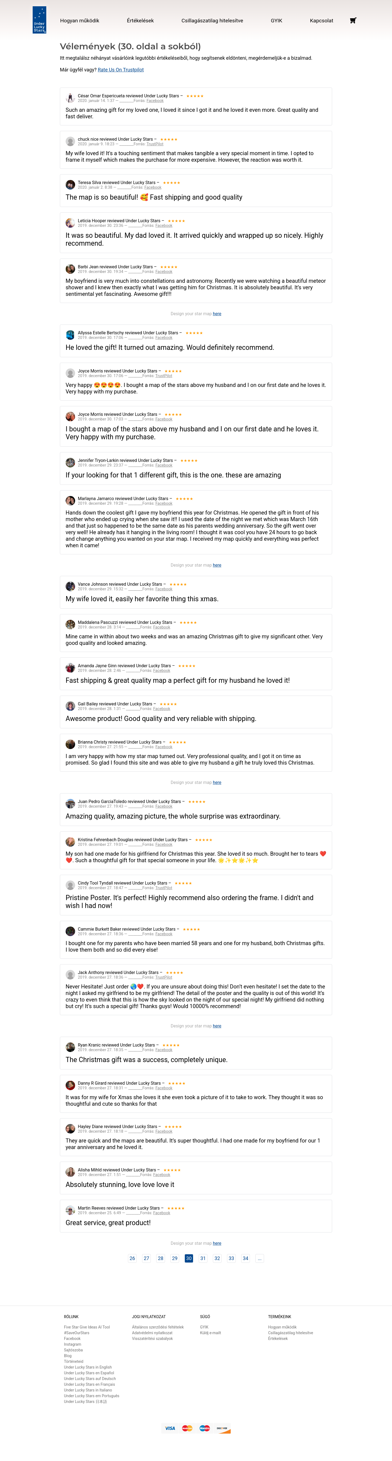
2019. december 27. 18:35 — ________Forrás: (125, 1050)
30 (189, 1258)
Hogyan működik (79, 20)
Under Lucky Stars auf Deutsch (90, 1378)
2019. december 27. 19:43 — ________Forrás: (125, 806)
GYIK (276, 20)
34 (245, 1258)
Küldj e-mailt (210, 1333)
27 (146, 1258)
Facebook (72, 1338)
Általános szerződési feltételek (158, 1327)
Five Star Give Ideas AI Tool (87, 1327)
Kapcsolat (321, 20)
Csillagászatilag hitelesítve (212, 20)
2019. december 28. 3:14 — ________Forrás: (124, 627)
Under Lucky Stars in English (88, 1367)
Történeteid (73, 1361)
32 (217, 1258)
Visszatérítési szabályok (152, 1338)
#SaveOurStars (76, 1333)
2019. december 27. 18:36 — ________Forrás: (125, 934)
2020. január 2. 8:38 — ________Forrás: (119, 187)
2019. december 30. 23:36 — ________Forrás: (125, 225)
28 (160, 1258)
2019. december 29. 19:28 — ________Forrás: (125, 503)
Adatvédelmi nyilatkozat (152, 1333)
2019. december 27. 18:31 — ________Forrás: (125, 1088)
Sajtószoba (73, 1350)
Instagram (72, 1344)
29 (174, 1258)
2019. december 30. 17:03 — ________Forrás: (125, 419)
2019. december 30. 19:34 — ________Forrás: (125, 271)
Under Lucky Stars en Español (89, 1373)
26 (132, 1258)
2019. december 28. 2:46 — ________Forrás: (124, 670)
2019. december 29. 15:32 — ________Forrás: (125, 589)
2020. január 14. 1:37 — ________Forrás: (121, 100)
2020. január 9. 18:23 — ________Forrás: (120, 144)
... (260, 1258)
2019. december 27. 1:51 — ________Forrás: (124, 1175)
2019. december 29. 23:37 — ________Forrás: (125, 465)
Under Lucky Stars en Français (89, 1384)
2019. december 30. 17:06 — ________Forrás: (125, 337)
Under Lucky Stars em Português (91, 1396)
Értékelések (140, 20)
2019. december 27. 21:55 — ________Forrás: (125, 747)
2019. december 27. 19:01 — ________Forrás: (125, 844)
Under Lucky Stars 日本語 (85, 1401)
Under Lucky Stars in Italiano (88, 1390)
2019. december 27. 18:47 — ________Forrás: (125, 888)
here (217, 313)
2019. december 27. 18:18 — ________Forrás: (125, 1131)
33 (231, 1258)
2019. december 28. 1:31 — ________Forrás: (124, 709)
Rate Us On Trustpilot (121, 70)
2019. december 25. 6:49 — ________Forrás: (124, 1213)
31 (203, 1258)
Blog (68, 1356)
